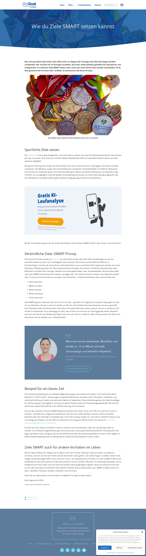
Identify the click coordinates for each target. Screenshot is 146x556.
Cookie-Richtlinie (111, 552)
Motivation (31, 499)
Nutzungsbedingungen (62, 544)
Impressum (131, 552)
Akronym (55, 259)
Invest (30, 544)
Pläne (70, 5)
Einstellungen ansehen (135, 547)
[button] (142, 532)
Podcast (98, 5)
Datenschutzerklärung (121, 552)
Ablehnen (119, 547)
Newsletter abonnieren (78, 369)
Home (62, 5)
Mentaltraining (32, 497)
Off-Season (32, 155)
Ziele (36, 499)
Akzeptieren (104, 547)
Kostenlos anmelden (50, 221)
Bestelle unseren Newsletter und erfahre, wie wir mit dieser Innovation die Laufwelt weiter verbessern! (51, 228)
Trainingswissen (84, 5)
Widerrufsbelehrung (81, 544)
